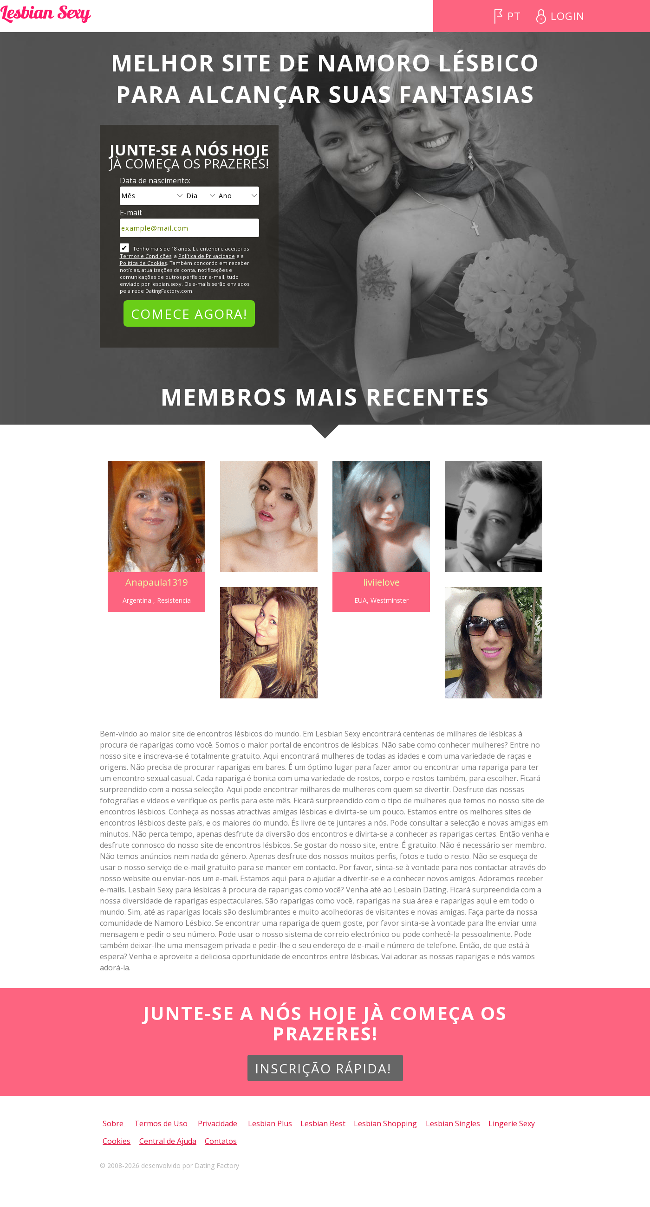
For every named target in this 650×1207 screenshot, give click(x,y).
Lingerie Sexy (511, 1123)
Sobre (114, 1123)
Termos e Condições (145, 255)
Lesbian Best (322, 1123)
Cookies (116, 1141)
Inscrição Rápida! (325, 1068)
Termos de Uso (161, 1123)
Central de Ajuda (167, 1141)
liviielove (382, 582)
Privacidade (218, 1123)
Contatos (221, 1141)
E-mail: (131, 212)
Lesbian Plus (270, 1123)
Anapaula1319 (154, 582)
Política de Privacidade (206, 255)
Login (569, 16)
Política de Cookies (143, 262)
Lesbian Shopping (385, 1123)
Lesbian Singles (453, 1123)
